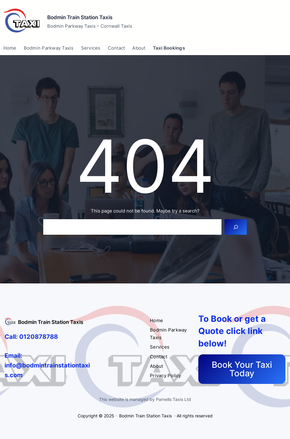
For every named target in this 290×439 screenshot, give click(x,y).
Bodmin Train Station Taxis (79, 17)
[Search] (236, 227)
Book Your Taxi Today (242, 369)
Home (9, 48)
